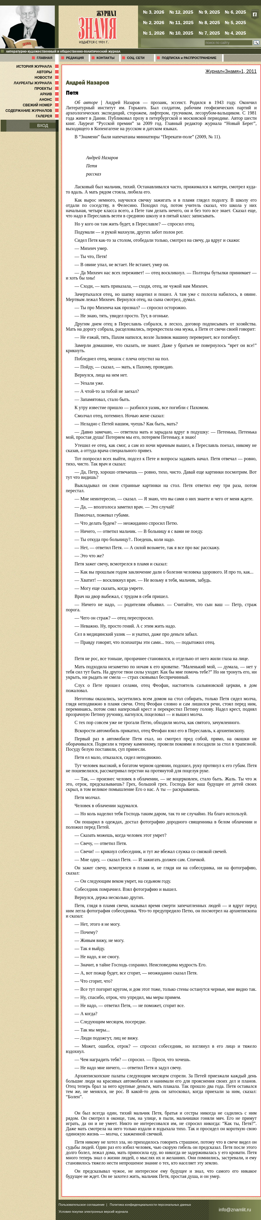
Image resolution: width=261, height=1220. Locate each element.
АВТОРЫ (48, 72)
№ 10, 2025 (181, 32)
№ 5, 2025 (235, 22)
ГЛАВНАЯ (44, 58)
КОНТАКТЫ (106, 58)
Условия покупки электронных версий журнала (93, 1211)
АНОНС (49, 100)
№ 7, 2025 (209, 32)
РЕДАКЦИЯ (75, 58)
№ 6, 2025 (235, 12)
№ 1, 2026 (153, 32)
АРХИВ (50, 94)
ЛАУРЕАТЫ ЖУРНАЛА (37, 83)
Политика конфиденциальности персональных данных (150, 1204)
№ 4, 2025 (235, 32)
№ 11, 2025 (181, 22)
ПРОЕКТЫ (47, 89)
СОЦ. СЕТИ (135, 58)
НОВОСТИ (47, 78)
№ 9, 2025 (209, 12)
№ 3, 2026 (153, 12)
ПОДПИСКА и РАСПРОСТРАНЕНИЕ (189, 58)
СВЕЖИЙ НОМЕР (41, 105)
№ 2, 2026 (153, 22)
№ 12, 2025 (181, 12)
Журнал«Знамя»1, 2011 (231, 71)
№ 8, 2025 (209, 22)
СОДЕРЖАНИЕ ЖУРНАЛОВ (33, 111)
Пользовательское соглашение (81, 1204)
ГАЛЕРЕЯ (48, 116)
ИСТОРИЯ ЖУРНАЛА (38, 67)
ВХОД (42, 125)
